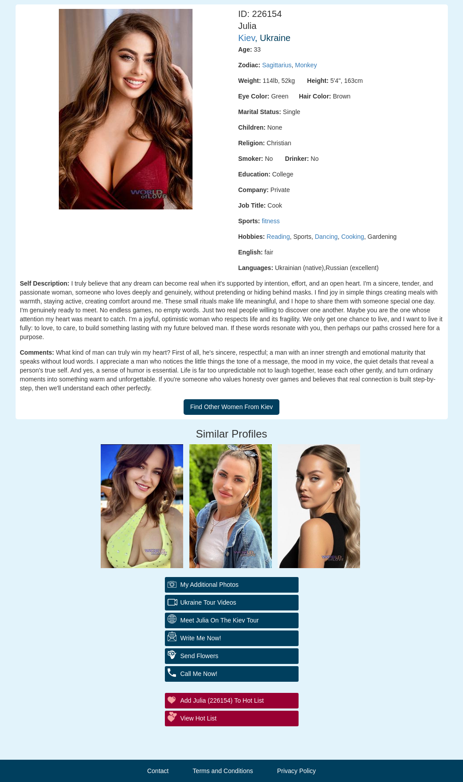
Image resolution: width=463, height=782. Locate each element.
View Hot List (198, 718)
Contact (157, 770)
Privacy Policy (296, 770)
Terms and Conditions (223, 770)
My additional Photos (209, 584)
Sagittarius (276, 65)
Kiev (246, 38)
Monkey (306, 65)
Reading (278, 236)
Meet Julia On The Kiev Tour (219, 620)
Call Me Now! (198, 673)
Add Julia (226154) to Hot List (222, 700)
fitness (270, 221)
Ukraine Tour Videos (208, 602)
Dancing (326, 236)
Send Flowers (199, 655)
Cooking (352, 236)
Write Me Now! (200, 638)
